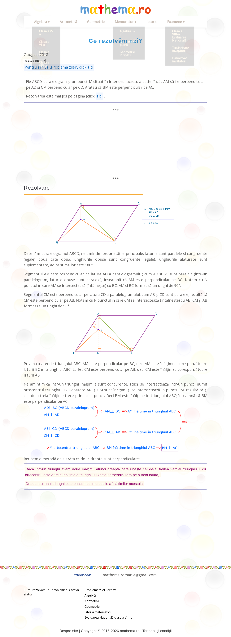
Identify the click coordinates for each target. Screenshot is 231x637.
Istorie (135, 21)
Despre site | (70, 631)
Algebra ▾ (40, 21)
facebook (82, 575)
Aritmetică (63, 21)
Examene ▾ (156, 21)
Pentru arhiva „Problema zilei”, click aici (59, 67)
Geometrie (87, 21)
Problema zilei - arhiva (100, 590)
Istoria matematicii (98, 612)
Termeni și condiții (157, 631)
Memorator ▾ (113, 21)
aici (99, 96)
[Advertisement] (115, 145)
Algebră (90, 595)
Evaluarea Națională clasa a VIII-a (108, 617)
